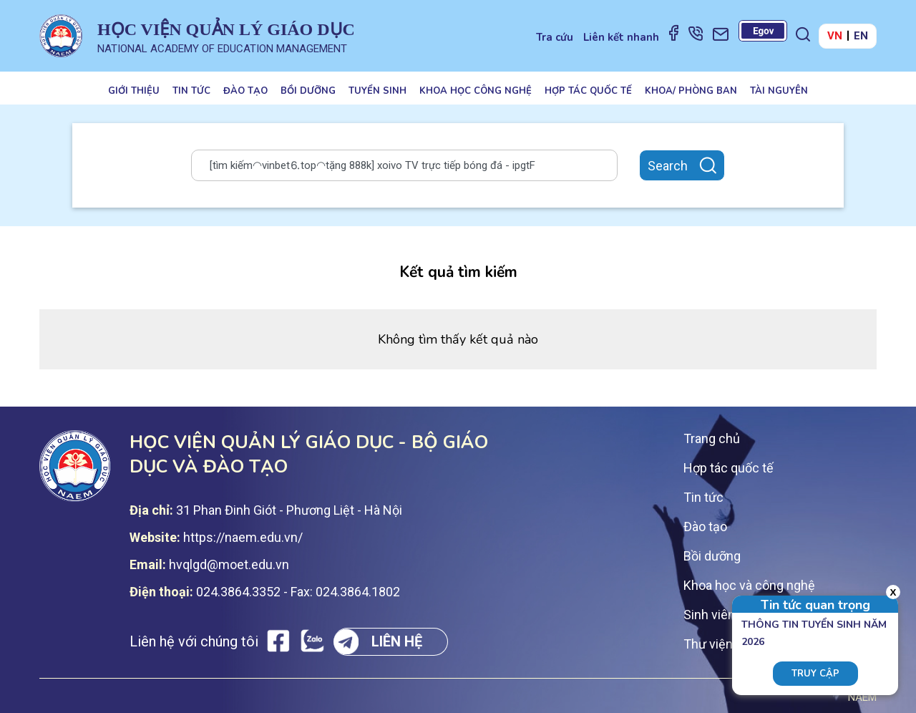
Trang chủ (711, 438)
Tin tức (191, 90)
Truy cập (815, 673)
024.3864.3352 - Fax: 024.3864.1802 (298, 591)
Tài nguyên (779, 90)
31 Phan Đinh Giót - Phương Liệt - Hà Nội (289, 510)
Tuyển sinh (377, 90)
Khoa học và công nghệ (749, 585)
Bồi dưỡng (308, 90)
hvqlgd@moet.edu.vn (229, 564)
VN (834, 35)
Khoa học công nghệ (475, 90)
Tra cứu (554, 37)
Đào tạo (245, 90)
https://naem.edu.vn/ (243, 537)
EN (861, 35)
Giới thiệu (134, 90)
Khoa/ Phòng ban (691, 90)
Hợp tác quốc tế (588, 90)
